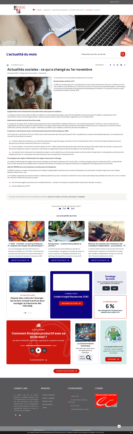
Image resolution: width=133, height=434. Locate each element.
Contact (97, 10)
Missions (47, 10)
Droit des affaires (47, 404)
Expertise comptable (48, 398)
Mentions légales (50, 430)
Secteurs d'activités (77, 10)
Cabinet (39, 10)
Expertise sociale (47, 401)
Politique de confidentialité (64, 430)
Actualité (89, 10)
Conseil (44, 407)
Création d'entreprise (60, 10)
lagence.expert (95, 430)
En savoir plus (100, 432)
